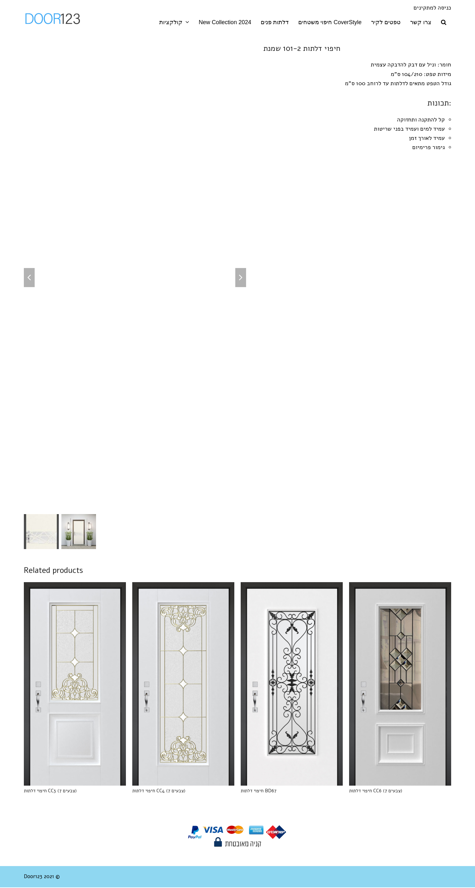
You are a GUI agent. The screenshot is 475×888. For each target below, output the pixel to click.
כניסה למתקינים (432, 7)
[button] (443, 22)
